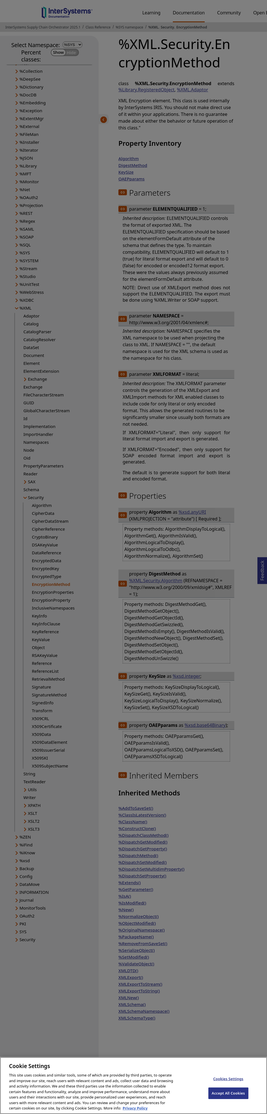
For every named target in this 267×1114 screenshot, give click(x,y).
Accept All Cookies (228, 1098)
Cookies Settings (228, 1083)
